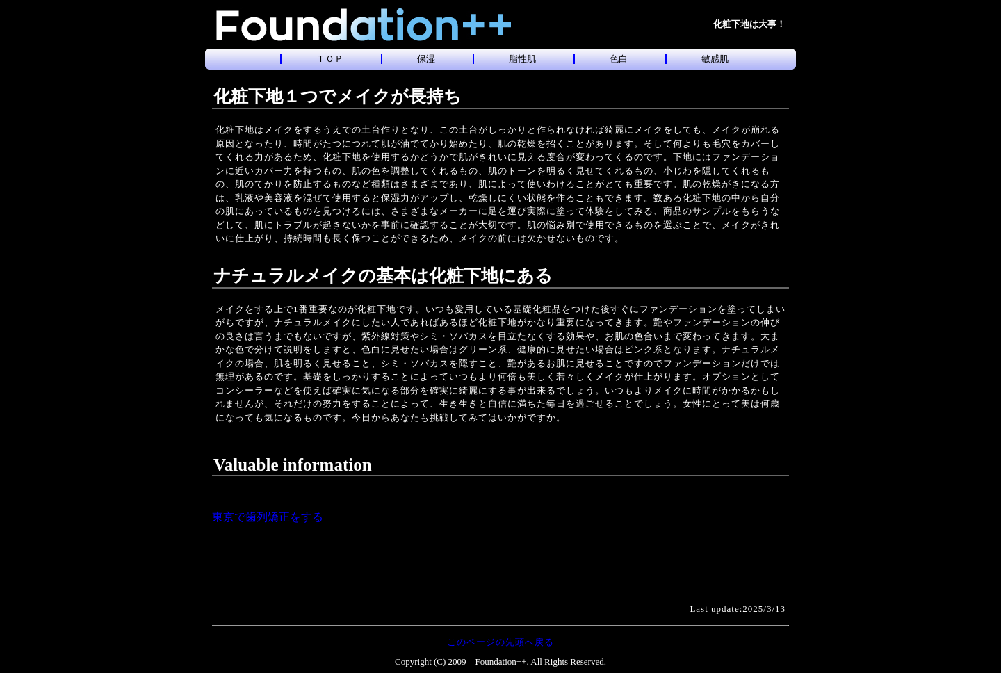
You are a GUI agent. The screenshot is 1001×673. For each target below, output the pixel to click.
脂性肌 (522, 59)
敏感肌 (715, 59)
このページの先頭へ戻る (500, 642)
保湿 (426, 59)
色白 (619, 59)
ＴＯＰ (329, 59)
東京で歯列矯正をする (267, 517)
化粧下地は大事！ (749, 24)
